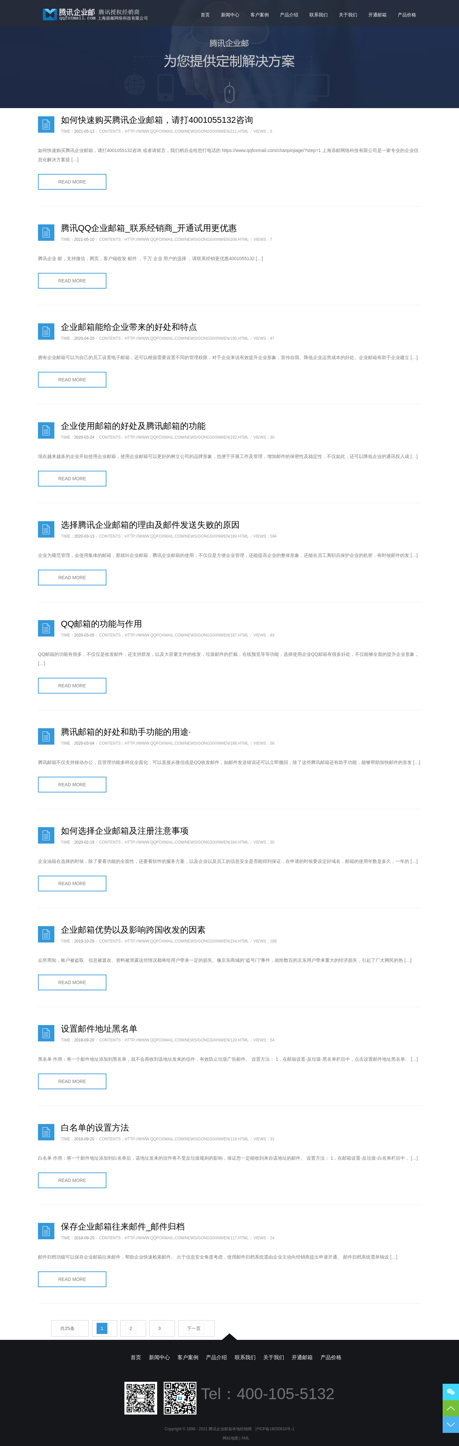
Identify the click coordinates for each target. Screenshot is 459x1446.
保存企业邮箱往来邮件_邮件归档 (123, 1226)
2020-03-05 (84, 635)
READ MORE (72, 181)
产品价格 (407, 14)
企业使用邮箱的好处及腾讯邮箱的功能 (133, 426)
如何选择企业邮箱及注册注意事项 (125, 831)
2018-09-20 (84, 1040)
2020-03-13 (84, 536)
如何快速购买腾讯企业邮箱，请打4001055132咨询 (157, 120)
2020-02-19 (84, 842)
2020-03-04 (84, 743)
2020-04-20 (84, 338)
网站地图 (230, 1438)
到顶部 (451, 1408)
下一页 (194, 1328)
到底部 (451, 1425)
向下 (229, 92)
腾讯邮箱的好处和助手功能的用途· (126, 732)
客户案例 (259, 14)
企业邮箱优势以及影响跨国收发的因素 (133, 930)
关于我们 (348, 14)
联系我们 (318, 14)
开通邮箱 (377, 14)
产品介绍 (289, 14)
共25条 (67, 1328)
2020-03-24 (84, 437)
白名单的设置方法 (95, 1127)
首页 (205, 14)
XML (246, 1438)
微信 (451, 1392)
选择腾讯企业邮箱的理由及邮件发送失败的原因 (150, 525)
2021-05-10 (84, 239)
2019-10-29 (84, 941)
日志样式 (46, 124)
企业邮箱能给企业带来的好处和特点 (129, 327)
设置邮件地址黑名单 (99, 1029)
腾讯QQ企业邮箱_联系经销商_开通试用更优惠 (149, 228)
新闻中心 (230, 14)
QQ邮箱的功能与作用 (101, 624)
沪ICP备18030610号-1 (274, 1429)
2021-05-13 (84, 131)
